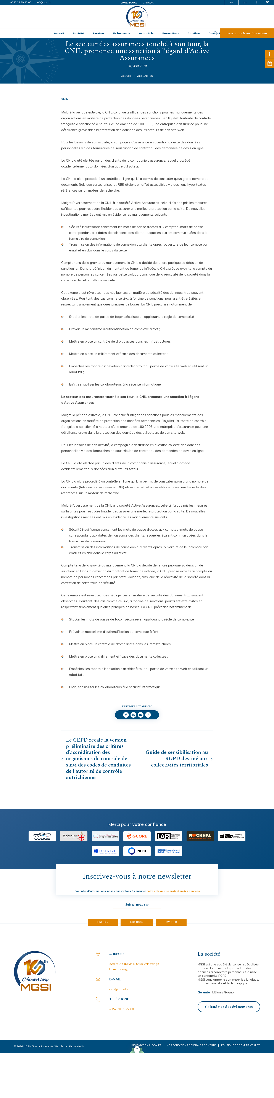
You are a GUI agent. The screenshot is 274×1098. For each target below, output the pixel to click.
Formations (170, 33)
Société (78, 33)
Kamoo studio (76, 1046)
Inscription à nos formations (247, 33)
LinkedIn (102, 922)
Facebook (136, 922)
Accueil (59, 33)
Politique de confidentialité (240, 1045)
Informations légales (146, 1045)
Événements (121, 33)
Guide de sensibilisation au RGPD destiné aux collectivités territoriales (177, 758)
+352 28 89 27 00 (20, 2)
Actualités (146, 33)
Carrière (194, 33)
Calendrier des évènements (229, 1007)
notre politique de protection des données (173, 891)
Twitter (171, 922)
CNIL (64, 98)
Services (98, 33)
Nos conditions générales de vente (191, 1045)
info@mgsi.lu (44, 2)
